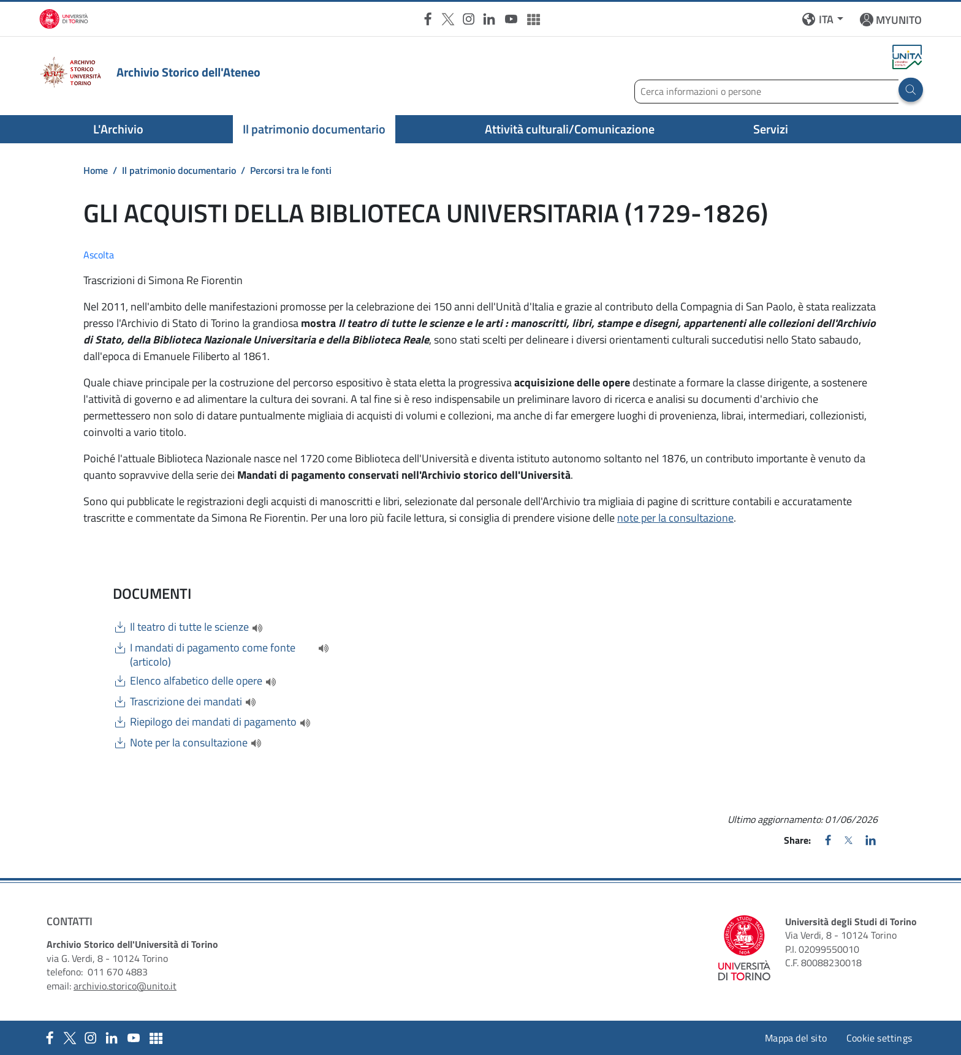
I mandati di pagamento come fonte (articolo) (212, 654)
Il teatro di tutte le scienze (189, 627)
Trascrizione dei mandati (186, 701)
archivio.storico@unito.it (125, 985)
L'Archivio (118, 128)
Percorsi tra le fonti (291, 170)
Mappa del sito (796, 1038)
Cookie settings (879, 1038)
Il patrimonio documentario (314, 128)
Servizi (770, 128)
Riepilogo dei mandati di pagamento (213, 722)
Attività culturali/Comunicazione (570, 128)
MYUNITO (899, 20)
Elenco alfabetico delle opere (196, 681)
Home (95, 170)
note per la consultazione (675, 517)
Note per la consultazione (189, 742)
